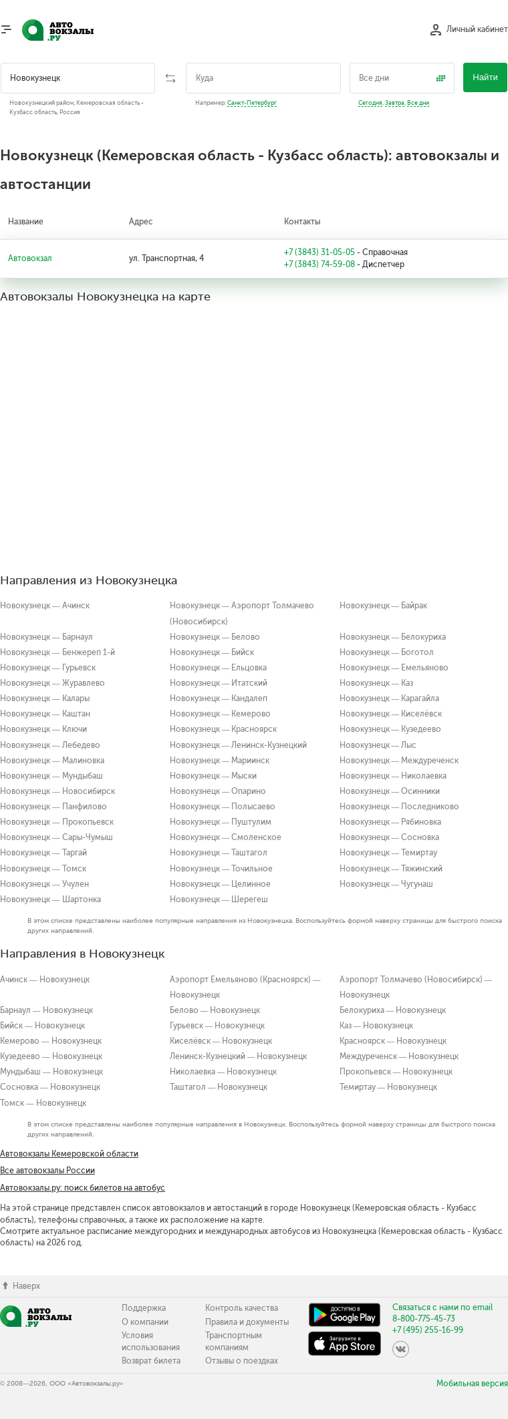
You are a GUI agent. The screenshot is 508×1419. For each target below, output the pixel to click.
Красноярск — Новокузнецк (393, 1041)
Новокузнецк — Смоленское (226, 837)
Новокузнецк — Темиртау (389, 852)
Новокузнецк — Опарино (218, 791)
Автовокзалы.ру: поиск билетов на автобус (82, 1188)
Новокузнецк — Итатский (219, 683)
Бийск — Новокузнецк (42, 1025)
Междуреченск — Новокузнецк (399, 1056)
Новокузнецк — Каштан (45, 714)
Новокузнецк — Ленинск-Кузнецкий (238, 745)
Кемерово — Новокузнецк (51, 1041)
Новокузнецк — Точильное (221, 868)
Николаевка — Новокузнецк (223, 1071)
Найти (485, 77)
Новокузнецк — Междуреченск (399, 760)
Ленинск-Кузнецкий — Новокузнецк (238, 1056)
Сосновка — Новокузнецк (50, 1087)
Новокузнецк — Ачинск (45, 605)
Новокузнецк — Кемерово (220, 714)
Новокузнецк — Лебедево (50, 745)
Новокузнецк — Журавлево (52, 683)
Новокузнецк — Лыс (378, 745)
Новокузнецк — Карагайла (390, 698)
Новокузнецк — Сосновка (390, 837)
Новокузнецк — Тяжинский (391, 868)
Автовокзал (30, 258)
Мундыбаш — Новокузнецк (51, 1071)
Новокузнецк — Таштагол (219, 852)
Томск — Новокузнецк (43, 1103)
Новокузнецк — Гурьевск (48, 667)
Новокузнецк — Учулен (44, 884)
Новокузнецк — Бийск (212, 652)
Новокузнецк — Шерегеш (219, 899)
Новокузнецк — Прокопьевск (57, 822)
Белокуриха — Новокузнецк (393, 1010)
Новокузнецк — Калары (45, 698)
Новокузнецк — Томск (43, 868)
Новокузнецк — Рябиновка (391, 822)
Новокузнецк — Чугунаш (387, 884)
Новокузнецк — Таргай (43, 852)
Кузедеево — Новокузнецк (51, 1056)
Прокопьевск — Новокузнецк (396, 1071)
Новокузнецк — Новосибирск (57, 791)
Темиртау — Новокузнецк (389, 1087)
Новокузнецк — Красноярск (223, 729)
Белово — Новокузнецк (215, 1010)
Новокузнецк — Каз (377, 683)
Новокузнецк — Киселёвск (391, 714)
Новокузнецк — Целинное (220, 884)
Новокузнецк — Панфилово (53, 806)
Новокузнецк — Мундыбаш (51, 776)
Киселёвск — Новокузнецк (221, 1041)
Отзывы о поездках (241, 1361)
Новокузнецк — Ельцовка (218, 667)
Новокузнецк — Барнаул (46, 637)
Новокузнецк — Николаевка (393, 776)
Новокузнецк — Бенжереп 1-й (57, 652)
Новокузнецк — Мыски (213, 776)
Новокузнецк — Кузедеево (391, 729)
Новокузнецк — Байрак (384, 605)
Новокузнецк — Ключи (43, 729)
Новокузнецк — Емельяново (394, 667)
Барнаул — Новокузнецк (46, 1010)
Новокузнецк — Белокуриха (393, 637)
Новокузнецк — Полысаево (223, 806)
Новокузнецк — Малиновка (52, 760)
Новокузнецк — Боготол (387, 652)
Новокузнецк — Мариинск (220, 760)
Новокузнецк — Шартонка (50, 899)
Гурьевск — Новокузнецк (217, 1025)
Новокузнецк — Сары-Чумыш (56, 837)
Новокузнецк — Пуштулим (221, 822)
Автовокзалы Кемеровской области (69, 1154)
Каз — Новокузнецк (377, 1025)
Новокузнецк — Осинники (390, 791)
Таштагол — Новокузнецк (219, 1087)
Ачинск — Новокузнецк (45, 979)
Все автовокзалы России (47, 1170)
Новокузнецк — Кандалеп (219, 698)
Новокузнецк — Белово (215, 637)
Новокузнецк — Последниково (400, 806)
